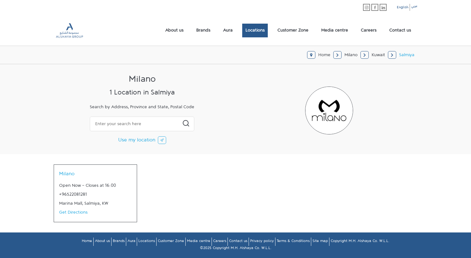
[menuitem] (174, 31)
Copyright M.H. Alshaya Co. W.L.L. (360, 242)
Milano (66, 175)
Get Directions (73, 213)
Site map (320, 242)
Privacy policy (262, 242)
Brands (119, 242)
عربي (414, 7)
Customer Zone (171, 242)
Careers (219, 242)
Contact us (238, 242)
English (402, 8)
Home (87, 242)
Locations (146, 242)
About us (102, 242)
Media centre (198, 242)
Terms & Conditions (293, 242)
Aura (131, 242)
